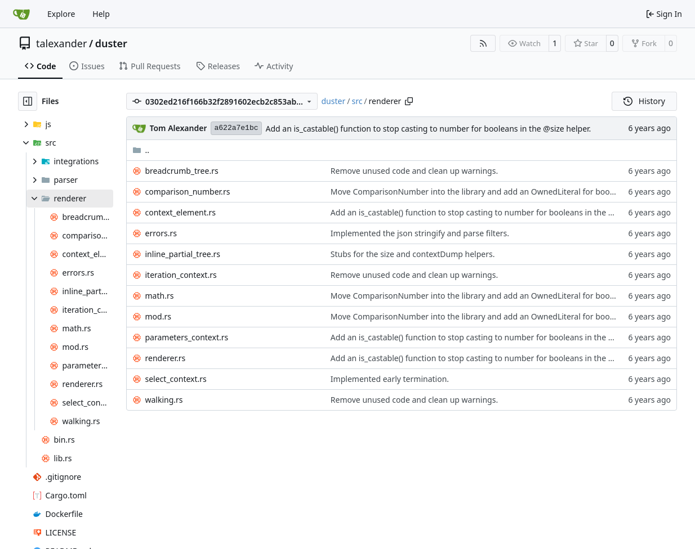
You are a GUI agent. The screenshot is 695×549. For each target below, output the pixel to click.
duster (111, 43)
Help (101, 13)
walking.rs (164, 399)
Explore (61, 13)
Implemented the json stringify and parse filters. (420, 233)
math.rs (159, 295)
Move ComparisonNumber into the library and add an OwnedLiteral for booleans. (481, 191)
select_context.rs (176, 379)
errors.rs (161, 233)
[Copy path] (409, 101)
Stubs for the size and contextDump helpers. (413, 254)
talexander (61, 43)
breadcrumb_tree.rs (182, 170)
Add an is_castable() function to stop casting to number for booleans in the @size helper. (428, 128)
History (644, 101)
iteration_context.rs (181, 274)
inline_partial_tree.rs (182, 254)
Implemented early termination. (390, 379)
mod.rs (158, 316)
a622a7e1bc (236, 128)
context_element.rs (180, 212)
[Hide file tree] (27, 101)
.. (141, 150)
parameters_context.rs (187, 337)
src (356, 101)
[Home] (21, 14)
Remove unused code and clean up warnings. (414, 170)
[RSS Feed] (483, 43)
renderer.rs (165, 358)
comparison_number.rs (187, 191)
